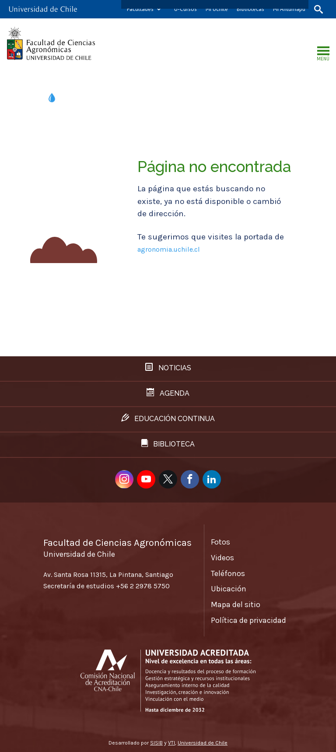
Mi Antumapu (289, 9)
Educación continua (168, 418)
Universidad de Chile (203, 743)
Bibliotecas (250, 9)
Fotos (220, 542)
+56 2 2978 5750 (143, 586)
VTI (171, 743)
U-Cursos (185, 9)
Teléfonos (228, 573)
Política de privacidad (248, 620)
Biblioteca (168, 443)
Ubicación (228, 589)
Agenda (168, 392)
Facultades (140, 9)
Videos (222, 557)
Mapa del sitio (235, 604)
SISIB (156, 743)
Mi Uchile (217, 9)
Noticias (168, 367)
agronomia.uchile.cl (168, 249)
